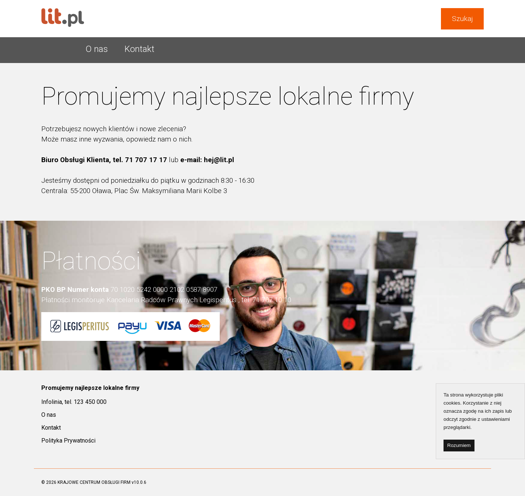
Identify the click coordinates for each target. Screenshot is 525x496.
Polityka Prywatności (68, 440)
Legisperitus (217, 300)
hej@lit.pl (219, 160)
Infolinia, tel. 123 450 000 (74, 401)
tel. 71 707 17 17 (141, 160)
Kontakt (139, 49)
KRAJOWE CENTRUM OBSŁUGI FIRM (94, 482)
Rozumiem (459, 445)
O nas (97, 49)
